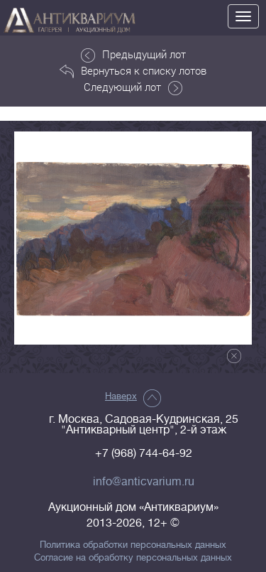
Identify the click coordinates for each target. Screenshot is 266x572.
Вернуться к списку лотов (133, 71)
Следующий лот (133, 87)
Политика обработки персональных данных (133, 545)
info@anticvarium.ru (143, 481)
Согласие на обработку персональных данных (133, 557)
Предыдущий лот (133, 55)
